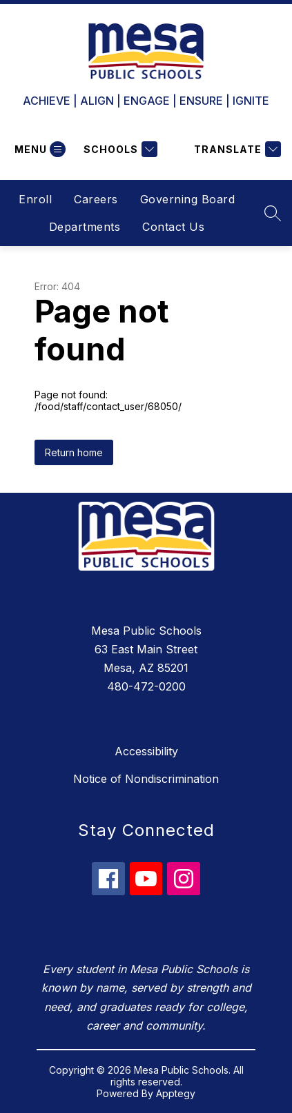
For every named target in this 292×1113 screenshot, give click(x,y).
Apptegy (175, 1093)
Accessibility (146, 751)
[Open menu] (38, 149)
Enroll (35, 199)
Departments (85, 227)
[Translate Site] (236, 149)
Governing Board (187, 199)
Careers (96, 199)
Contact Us (173, 227)
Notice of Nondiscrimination (146, 779)
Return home (74, 452)
